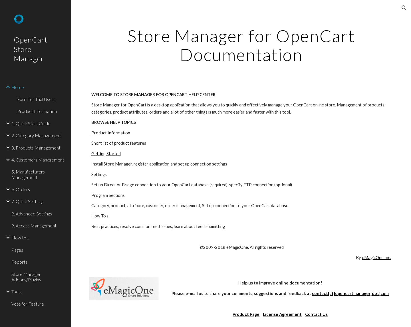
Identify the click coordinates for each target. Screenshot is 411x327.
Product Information (110, 132)
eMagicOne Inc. (376, 257)
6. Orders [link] (20, 189)
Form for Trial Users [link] (36, 99)
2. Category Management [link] (36, 135)
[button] (404, 8)
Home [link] (17, 87)
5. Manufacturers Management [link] (28, 174)
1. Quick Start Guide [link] (31, 123)
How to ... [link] (20, 237)
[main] (241, 45)
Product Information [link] (37, 111)
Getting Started (106, 153)
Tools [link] (16, 291)
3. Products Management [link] (36, 147)
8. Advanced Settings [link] (31, 213)
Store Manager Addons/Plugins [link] (26, 276)
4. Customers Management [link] (37, 159)
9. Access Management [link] (34, 225)
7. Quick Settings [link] (27, 201)
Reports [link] (19, 262)
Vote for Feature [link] (27, 303)
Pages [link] (17, 250)
